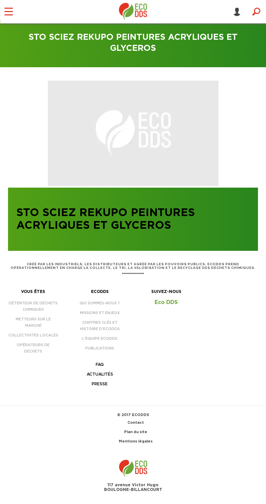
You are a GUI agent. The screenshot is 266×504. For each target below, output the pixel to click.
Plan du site (135, 432)
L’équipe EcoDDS (99, 338)
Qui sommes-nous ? (100, 303)
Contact (135, 422)
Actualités (100, 374)
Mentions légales (136, 441)
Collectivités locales (33, 335)
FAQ (100, 365)
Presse (100, 384)
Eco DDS (166, 302)
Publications (99, 348)
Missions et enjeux (100, 313)
